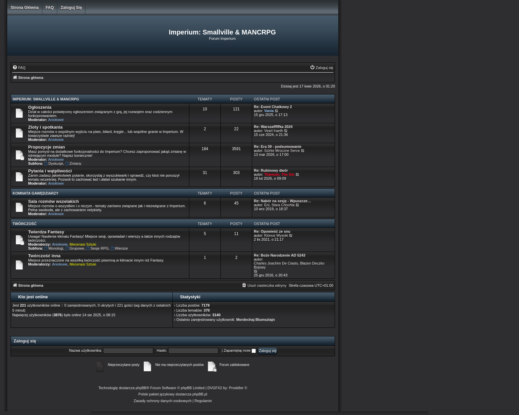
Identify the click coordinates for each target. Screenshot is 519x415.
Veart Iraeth (273, 131)
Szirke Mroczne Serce (282, 150)
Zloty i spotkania (45, 127)
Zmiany (73, 163)
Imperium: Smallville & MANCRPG (46, 99)
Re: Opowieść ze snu (272, 231)
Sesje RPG (97, 248)
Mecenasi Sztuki (83, 244)
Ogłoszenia (39, 107)
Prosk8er (236, 388)
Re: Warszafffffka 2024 (273, 127)
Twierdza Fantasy (46, 231)
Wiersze (119, 248)
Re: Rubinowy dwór (271, 170)
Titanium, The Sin (279, 174)
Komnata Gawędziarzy (36, 193)
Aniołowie (56, 120)
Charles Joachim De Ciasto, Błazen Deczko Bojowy (289, 265)
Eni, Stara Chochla (279, 205)
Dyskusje (53, 163)
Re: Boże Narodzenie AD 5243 (279, 255)
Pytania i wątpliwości (50, 170)
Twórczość (24, 224)
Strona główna (25, 7)
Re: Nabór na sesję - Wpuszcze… (282, 201)
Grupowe (74, 248)
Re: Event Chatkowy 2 (273, 107)
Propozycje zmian (46, 147)
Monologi (53, 248)
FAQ (50, 7)
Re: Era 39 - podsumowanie (278, 146)
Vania (269, 111)
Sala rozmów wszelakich (53, 201)
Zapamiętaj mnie (240, 350)
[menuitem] (18, 68)
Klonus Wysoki (276, 235)
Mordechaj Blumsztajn (255, 320)
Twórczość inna (44, 255)
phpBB (141, 388)
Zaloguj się (71, 7)
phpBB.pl (199, 394)
